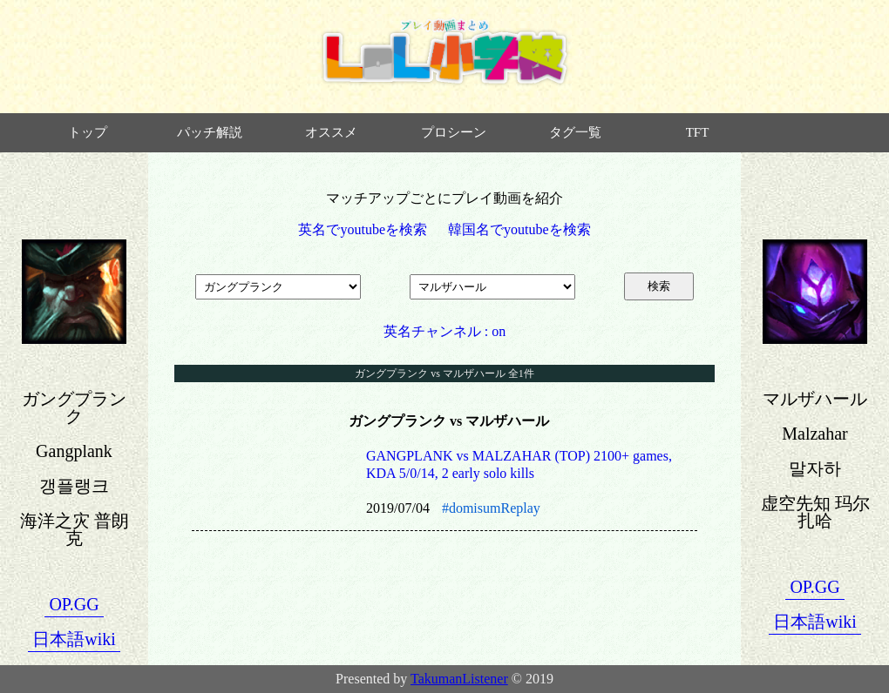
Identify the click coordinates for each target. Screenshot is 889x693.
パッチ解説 (209, 132)
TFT (697, 132)
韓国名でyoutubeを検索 (519, 229)
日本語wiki (74, 639)
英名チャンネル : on (444, 331)
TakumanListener (459, 678)
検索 (659, 286)
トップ (87, 132)
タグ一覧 (575, 132)
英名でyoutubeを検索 (362, 229)
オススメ (331, 132)
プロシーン (453, 132)
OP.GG (73, 604)
